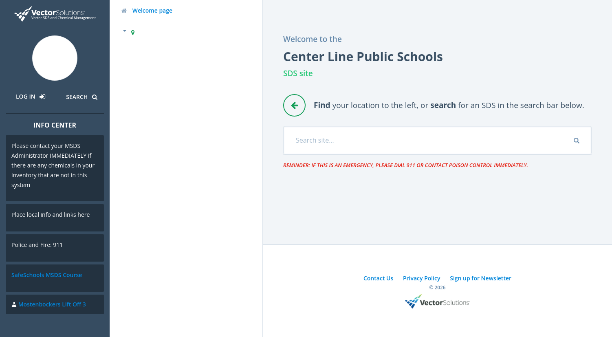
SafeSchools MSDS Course (46, 275)
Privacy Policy (421, 278)
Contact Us (378, 278)
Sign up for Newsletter (480, 278)
